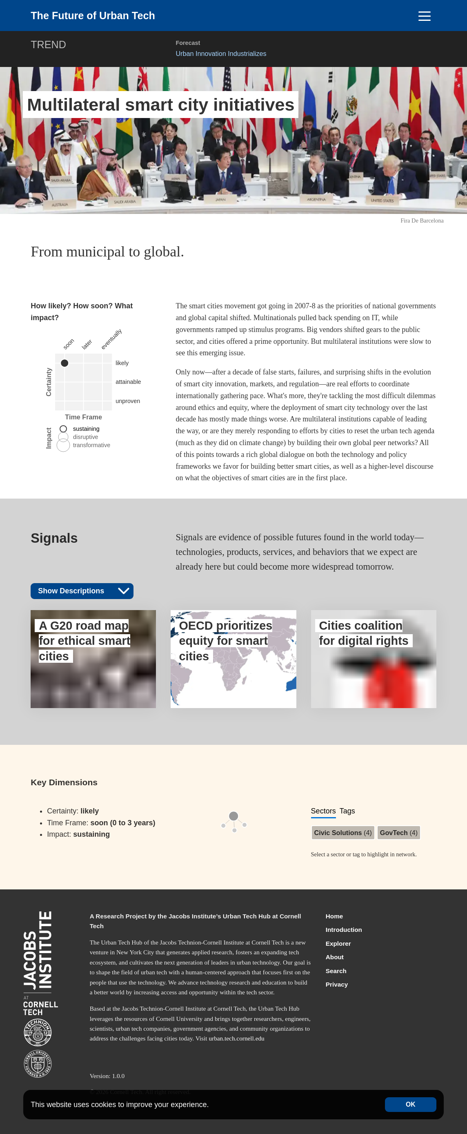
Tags (347, 811)
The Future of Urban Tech (93, 15)
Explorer (338, 943)
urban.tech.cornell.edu (236, 1038)
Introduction (344, 929)
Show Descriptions (84, 590)
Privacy (337, 984)
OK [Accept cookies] (411, 1104)
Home (334, 916)
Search (336, 970)
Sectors (323, 811)
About (335, 957)
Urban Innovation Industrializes (221, 53)
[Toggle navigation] (424, 15)
